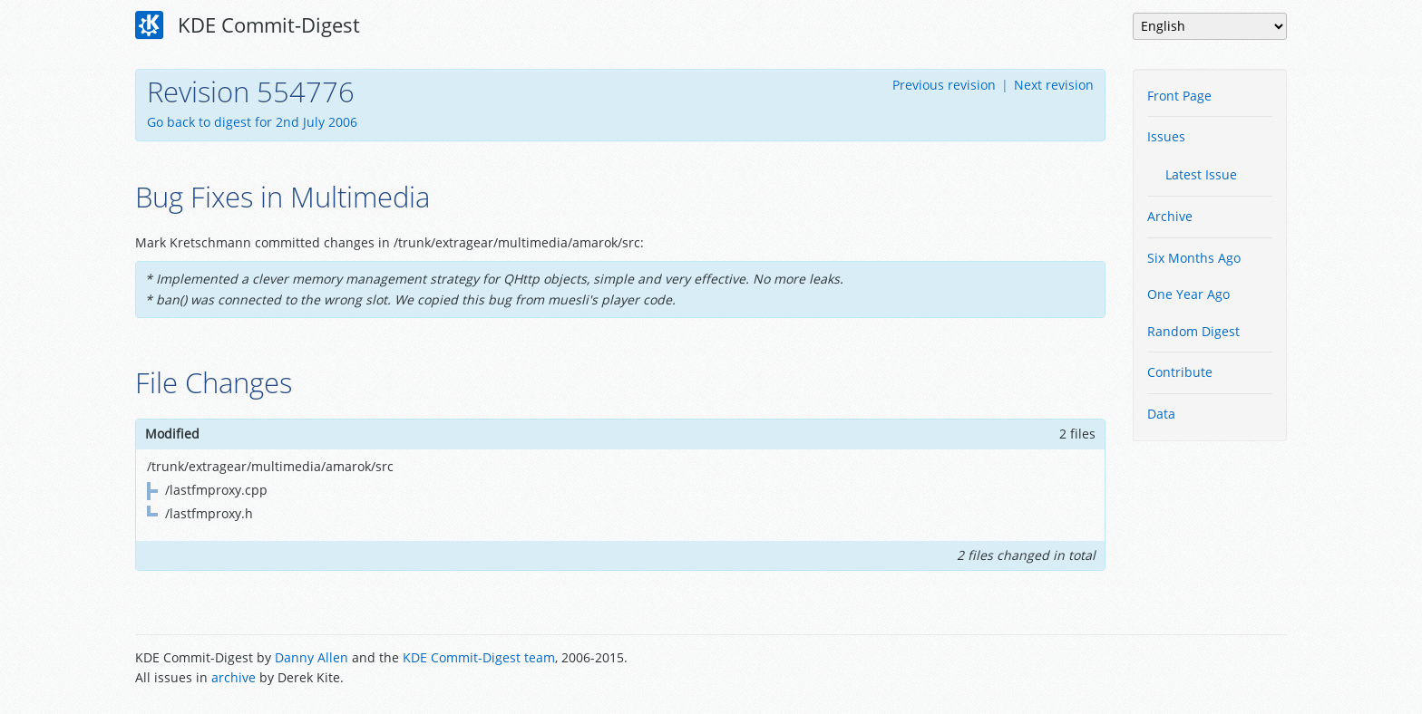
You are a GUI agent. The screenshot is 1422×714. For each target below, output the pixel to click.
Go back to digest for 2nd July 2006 (252, 121)
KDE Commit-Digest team (479, 657)
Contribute (1180, 372)
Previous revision (944, 84)
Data (1161, 413)
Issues (1166, 136)
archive (233, 677)
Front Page (1179, 95)
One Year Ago (1188, 294)
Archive (1170, 216)
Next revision (1054, 84)
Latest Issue (1201, 174)
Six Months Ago (1194, 257)
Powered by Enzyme (1218, 669)
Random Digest (1193, 331)
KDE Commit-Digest (247, 25)
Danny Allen (311, 657)
